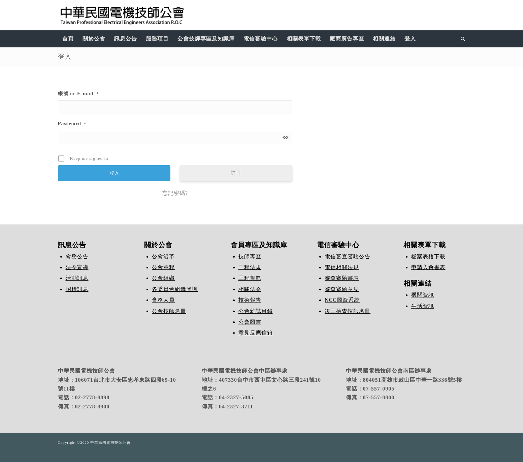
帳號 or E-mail (78, 93)
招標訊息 (77, 289)
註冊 (236, 173)
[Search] (460, 38)
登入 (64, 56)
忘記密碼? (175, 193)
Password (72, 123)
